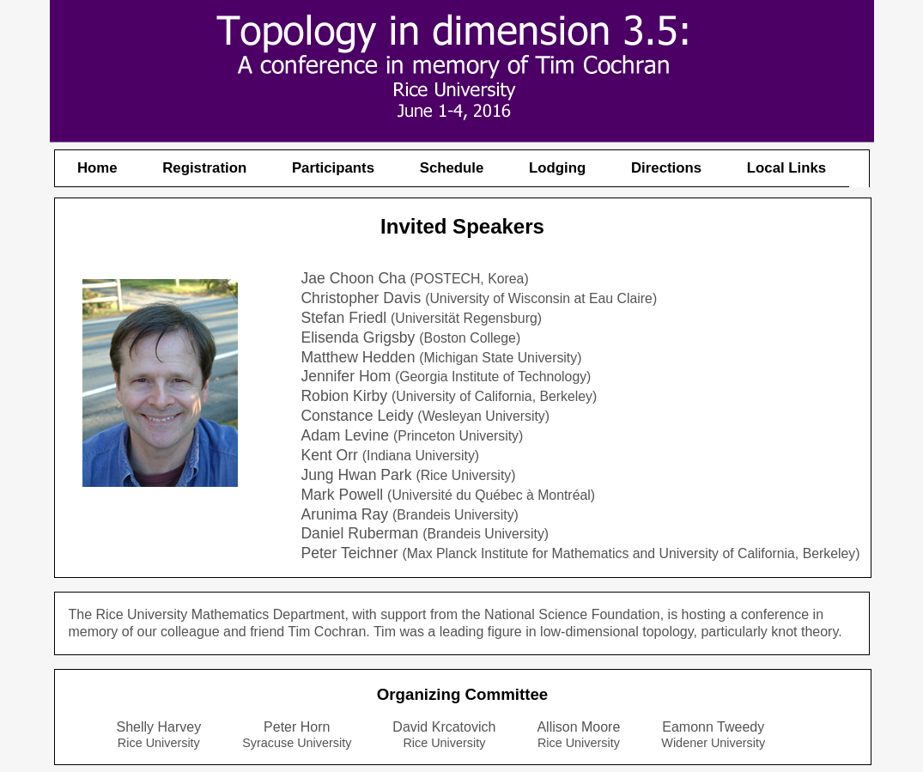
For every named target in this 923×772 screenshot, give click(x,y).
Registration (204, 168)
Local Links (786, 168)
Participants (333, 168)
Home (97, 168)
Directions (666, 168)
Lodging (557, 168)
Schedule (452, 168)
